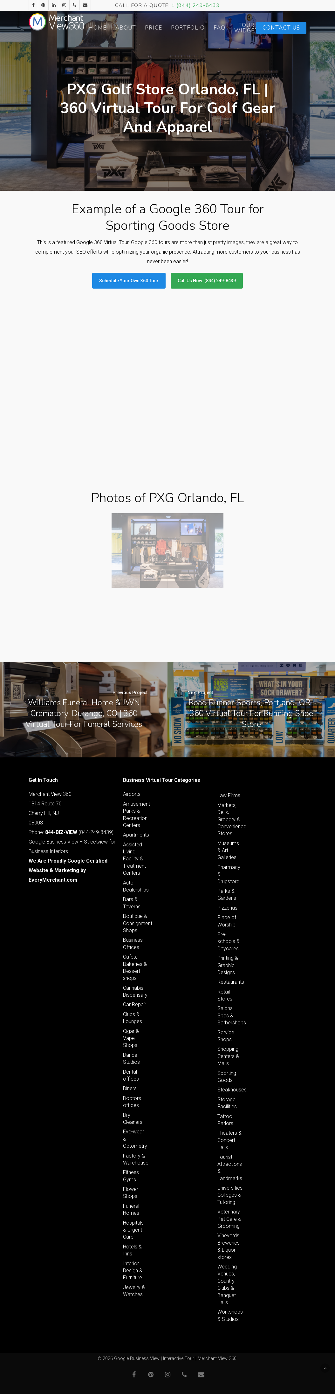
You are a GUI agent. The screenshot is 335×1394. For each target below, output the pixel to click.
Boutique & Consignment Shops (135, 923)
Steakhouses (229, 1090)
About (142, 28)
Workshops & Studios (229, 1315)
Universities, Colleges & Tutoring (229, 1195)
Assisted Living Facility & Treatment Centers (134, 859)
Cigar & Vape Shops (131, 1038)
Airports (131, 794)
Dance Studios (131, 1058)
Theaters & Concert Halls (229, 1140)
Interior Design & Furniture (132, 1271)
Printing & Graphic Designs (227, 965)
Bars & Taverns (131, 902)
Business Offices (133, 943)
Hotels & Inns (132, 1250)
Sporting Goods (226, 1076)
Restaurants (229, 982)
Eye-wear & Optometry (135, 1139)
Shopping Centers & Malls (228, 1056)
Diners (130, 1088)
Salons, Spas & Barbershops (229, 1015)
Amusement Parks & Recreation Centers (135, 814)
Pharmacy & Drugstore (228, 874)
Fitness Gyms (131, 1175)
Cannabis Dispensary (135, 991)
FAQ (236, 28)
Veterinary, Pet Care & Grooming (229, 1219)
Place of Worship (226, 920)
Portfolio (204, 28)
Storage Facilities (227, 1103)
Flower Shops (130, 1192)
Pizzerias (227, 908)
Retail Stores (224, 995)
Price (170, 28)
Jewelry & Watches (134, 1290)
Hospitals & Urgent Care (133, 1230)
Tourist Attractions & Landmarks (229, 1167)
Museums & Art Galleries (228, 850)
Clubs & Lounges (132, 1017)
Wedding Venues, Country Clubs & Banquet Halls (227, 1284)
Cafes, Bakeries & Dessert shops (135, 967)
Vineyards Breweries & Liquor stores (228, 1246)
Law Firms (228, 795)
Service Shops (225, 1035)
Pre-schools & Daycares (228, 941)
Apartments (135, 835)
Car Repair (134, 1004)
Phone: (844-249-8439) (71, 832)
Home (114, 28)
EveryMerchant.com (53, 880)
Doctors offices (132, 1101)
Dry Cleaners (132, 1118)
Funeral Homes (131, 1209)
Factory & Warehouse (135, 1159)
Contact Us (281, 28)
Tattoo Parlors (225, 1119)
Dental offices (131, 1075)
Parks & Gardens (226, 894)
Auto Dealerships (135, 886)
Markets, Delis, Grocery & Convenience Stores (229, 819)
